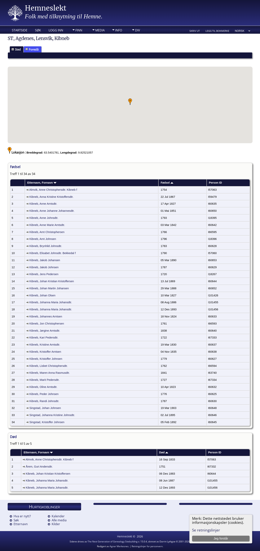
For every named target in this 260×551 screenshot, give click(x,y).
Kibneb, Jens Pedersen (43, 274)
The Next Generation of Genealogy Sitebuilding (113, 541)
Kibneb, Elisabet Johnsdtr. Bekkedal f (52, 253)
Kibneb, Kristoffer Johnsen (45, 358)
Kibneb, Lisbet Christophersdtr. (48, 365)
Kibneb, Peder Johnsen (43, 394)
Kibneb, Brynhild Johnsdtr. (45, 246)
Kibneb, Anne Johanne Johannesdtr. (51, 210)
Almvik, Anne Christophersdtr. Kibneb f (53, 189)
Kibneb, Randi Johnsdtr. (44, 401)
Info (118, 30)
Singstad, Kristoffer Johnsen (46, 422)
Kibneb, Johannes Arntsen (45, 316)
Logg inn (56, 30)
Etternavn (21, 524)
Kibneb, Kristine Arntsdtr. (44, 344)
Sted (16, 49)
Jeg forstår (221, 538)
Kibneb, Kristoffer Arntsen (45, 351)
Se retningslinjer (206, 530)
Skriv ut (194, 31)
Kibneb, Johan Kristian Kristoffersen (51, 281)
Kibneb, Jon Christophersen (46, 323)
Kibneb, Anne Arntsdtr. (43, 203)
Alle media (59, 520)
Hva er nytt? (22, 516)
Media (100, 30)
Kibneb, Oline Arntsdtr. (43, 386)
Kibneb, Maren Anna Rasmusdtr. (49, 372)
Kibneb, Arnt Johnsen (42, 238)
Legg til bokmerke (217, 31)
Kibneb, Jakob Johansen (44, 260)
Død (163, 452)
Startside (19, 30)
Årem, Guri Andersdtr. (39, 466)
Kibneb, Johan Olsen (42, 295)
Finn (78, 30)
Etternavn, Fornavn (41, 182)
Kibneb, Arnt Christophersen (46, 232)
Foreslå (31, 49)
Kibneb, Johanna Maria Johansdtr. (50, 302)
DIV (137, 30)
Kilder (56, 524)
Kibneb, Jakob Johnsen (43, 267)
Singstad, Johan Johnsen (45, 408)
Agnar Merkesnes (119, 546)
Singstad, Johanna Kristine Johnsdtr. (52, 415)
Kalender (58, 516)
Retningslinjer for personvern (147, 546)
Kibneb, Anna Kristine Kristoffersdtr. (51, 196)
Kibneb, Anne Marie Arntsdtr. (47, 224)
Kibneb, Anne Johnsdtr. (43, 217)
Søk (38, 30)
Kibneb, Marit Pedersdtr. (44, 379)
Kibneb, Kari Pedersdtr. (43, 337)
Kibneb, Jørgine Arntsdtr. (44, 330)
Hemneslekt (45, 8)
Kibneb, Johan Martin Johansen (49, 288)
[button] (130, 101)
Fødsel (167, 182)
